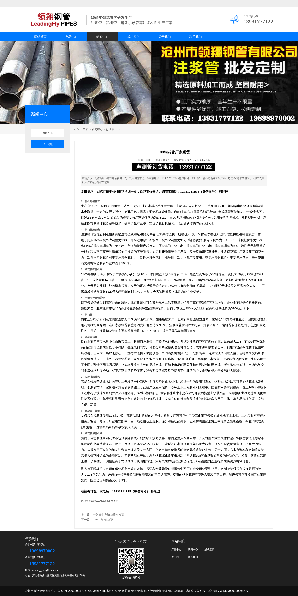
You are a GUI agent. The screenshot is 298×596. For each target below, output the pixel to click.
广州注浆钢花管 (103, 519)
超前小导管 (148, 590)
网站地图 (93, 590)
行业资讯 (111, 129)
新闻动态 (48, 132)
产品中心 (71, 36)
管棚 (159, 590)
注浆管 (116, 590)
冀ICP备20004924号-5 (72, 590)
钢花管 (166, 191)
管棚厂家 (183, 590)
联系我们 (195, 36)
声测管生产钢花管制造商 (108, 514)
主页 (86, 129)
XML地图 (106, 590)
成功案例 (133, 36)
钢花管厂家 (95, 491)
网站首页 (40, 36)
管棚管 (135, 590)
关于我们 (164, 36)
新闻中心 (102, 36)
